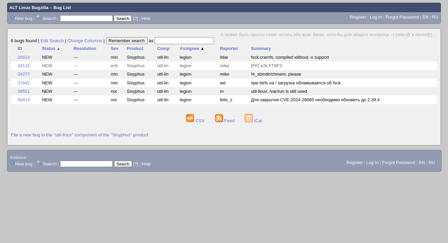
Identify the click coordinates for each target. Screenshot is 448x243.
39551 (24, 91)
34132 (24, 65)
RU (435, 17)
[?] (135, 18)
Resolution (85, 48)
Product (135, 48)
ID (20, 48)
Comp (163, 48)
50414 (24, 99)
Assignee (192, 48)
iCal (253, 120)
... (435, 34)
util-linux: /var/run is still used (279, 91)
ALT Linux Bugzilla (29, 7)
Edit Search (52, 40)
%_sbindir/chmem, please (276, 74)
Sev (114, 48)
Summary (261, 48)
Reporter (229, 48)
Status (51, 48)
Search (49, 18)
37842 (24, 82)
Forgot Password (402, 17)
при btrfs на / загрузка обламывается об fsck (296, 82)
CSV (196, 120)
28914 (24, 57)
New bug (23, 18)
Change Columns (85, 40)
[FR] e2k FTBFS (267, 65)
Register (358, 17)
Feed (225, 120)
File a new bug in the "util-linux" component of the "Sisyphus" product (79, 134)
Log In (376, 17)
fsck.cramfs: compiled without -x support (290, 57)
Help (146, 18)
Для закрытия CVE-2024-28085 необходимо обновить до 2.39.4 (315, 99)
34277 (24, 74)
